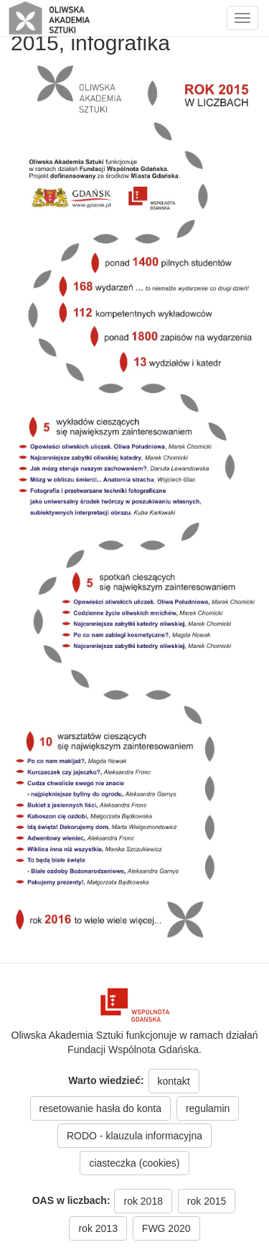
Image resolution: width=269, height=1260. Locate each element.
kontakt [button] (174, 1081)
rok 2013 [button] (97, 1228)
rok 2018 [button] (142, 1201)
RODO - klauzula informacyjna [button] (134, 1135)
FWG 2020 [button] (166, 1228)
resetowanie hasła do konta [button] (100, 1108)
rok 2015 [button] (206, 1201)
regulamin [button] (208, 1108)
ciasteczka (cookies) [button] (134, 1163)
